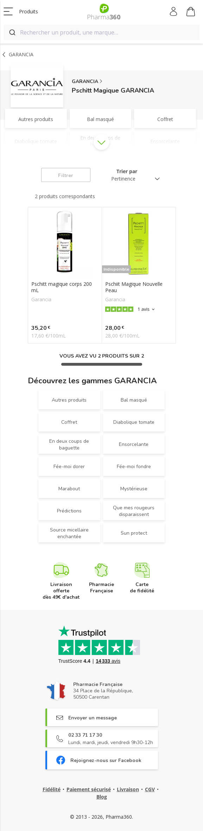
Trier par (126, 171)
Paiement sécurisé (88, 789)
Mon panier (190, 12)
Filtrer (65, 175)
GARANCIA (85, 81)
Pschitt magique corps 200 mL (61, 287)
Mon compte (174, 11)
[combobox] (101, 32)
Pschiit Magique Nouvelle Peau (134, 287)
